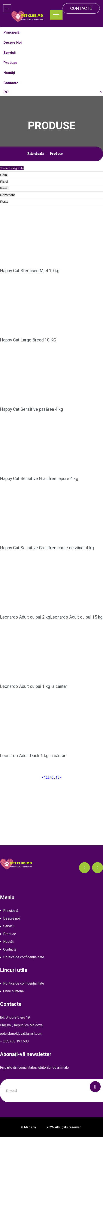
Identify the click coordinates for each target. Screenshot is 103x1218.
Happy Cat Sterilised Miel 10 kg (29, 270)
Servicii (8, 926)
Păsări (4, 188)
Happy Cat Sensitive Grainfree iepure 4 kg (39, 478)
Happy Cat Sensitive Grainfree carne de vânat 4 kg (47, 547)
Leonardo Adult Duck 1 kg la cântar (33, 770)
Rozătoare (7, 195)
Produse (9, 934)
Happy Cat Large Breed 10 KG (28, 340)
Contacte (81, 8)
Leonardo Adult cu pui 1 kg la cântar (33, 701)
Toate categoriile (12, 168)
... (54, 777)
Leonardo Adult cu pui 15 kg (66, 632)
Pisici (4, 181)
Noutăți (8, 942)
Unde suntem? (14, 991)
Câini (3, 175)
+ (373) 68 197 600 (14, 1041)
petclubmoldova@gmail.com (21, 1033)
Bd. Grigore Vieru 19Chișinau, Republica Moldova (21, 1021)
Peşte (4, 201)
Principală (35, 153)
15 (57, 777)
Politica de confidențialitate (23, 957)
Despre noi (11, 918)
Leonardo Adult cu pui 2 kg (25, 618)
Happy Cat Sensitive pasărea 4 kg (31, 409)
